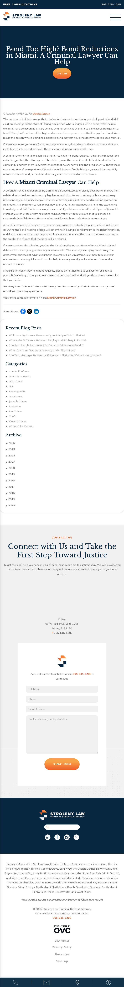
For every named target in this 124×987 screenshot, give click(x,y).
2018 (10, 480)
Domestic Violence (20, 376)
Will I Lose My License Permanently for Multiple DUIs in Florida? (47, 335)
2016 (10, 493)
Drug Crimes (16, 381)
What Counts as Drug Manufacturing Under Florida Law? (42, 350)
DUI (11, 386)
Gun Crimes (15, 396)
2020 (10, 468)
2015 (10, 499)
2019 (10, 474)
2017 (10, 487)
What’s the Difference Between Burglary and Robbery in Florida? (47, 340)
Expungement (17, 391)
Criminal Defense (41, 113)
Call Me (62, 73)
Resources (62, 958)
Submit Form (62, 767)
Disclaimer (62, 944)
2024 (10, 455)
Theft (12, 416)
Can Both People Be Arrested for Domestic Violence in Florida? (46, 345)
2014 (10, 505)
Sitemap (62, 965)
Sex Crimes (15, 411)
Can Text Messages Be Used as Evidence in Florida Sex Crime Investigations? (55, 355)
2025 (10, 449)
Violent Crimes (17, 421)
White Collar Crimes (21, 426)
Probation (15, 406)
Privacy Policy (62, 951)
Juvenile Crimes (18, 401)
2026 (10, 443)
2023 (10, 462)
